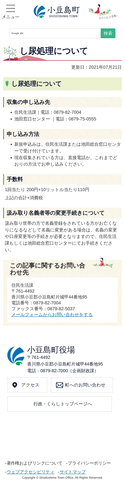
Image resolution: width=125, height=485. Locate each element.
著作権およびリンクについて (34, 463)
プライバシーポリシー (89, 463)
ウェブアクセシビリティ (30, 471)
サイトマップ (73, 471)
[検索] (56, 33)
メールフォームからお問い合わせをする (52, 314)
